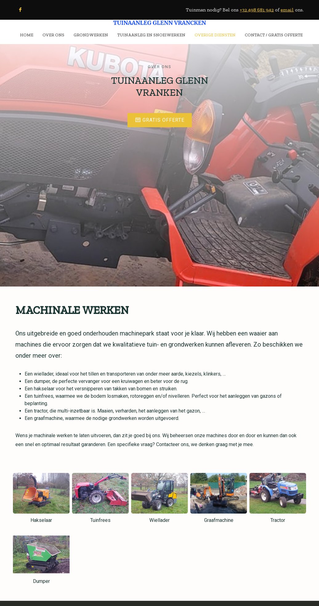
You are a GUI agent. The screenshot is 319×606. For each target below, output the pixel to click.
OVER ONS (53, 34)
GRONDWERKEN (91, 34)
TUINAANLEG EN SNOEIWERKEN (151, 34)
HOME (26, 34)
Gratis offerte (159, 114)
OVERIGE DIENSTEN (215, 34)
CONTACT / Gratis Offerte (274, 34)
